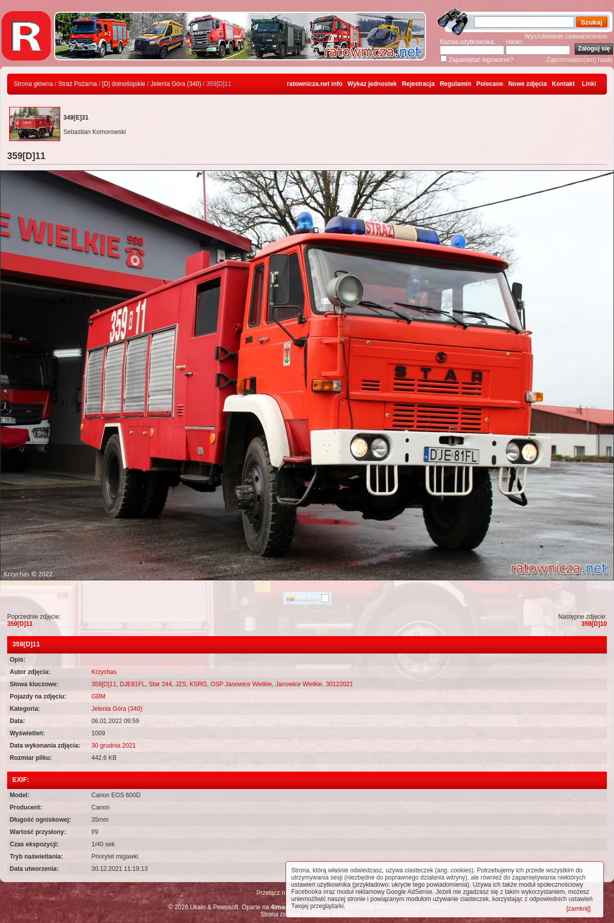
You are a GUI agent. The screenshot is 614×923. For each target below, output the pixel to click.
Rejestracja (418, 83)
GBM (98, 696)
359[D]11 (20, 623)
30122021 (339, 684)
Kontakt (563, 83)
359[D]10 (594, 623)
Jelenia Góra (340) (176, 83)
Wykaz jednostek (371, 83)
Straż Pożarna (77, 83)
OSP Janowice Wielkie (241, 684)
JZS (180, 684)
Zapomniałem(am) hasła (579, 59)
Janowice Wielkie (298, 684)
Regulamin (455, 83)
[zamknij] (578, 908)
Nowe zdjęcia (527, 83)
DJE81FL (132, 684)
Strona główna (33, 83)
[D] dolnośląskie (124, 83)
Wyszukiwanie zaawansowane (566, 36)
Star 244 (160, 684)
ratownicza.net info (315, 83)
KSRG (198, 684)
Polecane (489, 83)
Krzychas (103, 672)
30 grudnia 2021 (113, 745)
